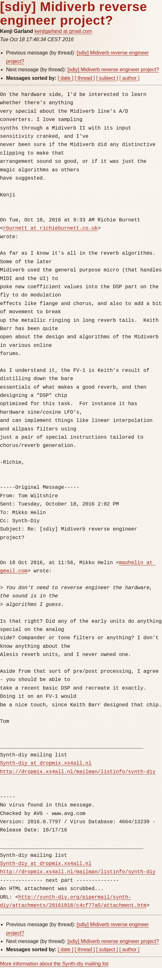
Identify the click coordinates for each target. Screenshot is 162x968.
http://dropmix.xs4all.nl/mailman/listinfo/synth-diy (78, 771)
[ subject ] (107, 78)
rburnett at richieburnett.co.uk (50, 228)
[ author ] (129, 78)
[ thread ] (85, 78)
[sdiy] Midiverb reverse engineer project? (113, 69)
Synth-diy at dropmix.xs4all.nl (45, 763)
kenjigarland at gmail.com (63, 31)
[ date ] (65, 78)
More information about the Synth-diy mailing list (54, 963)
